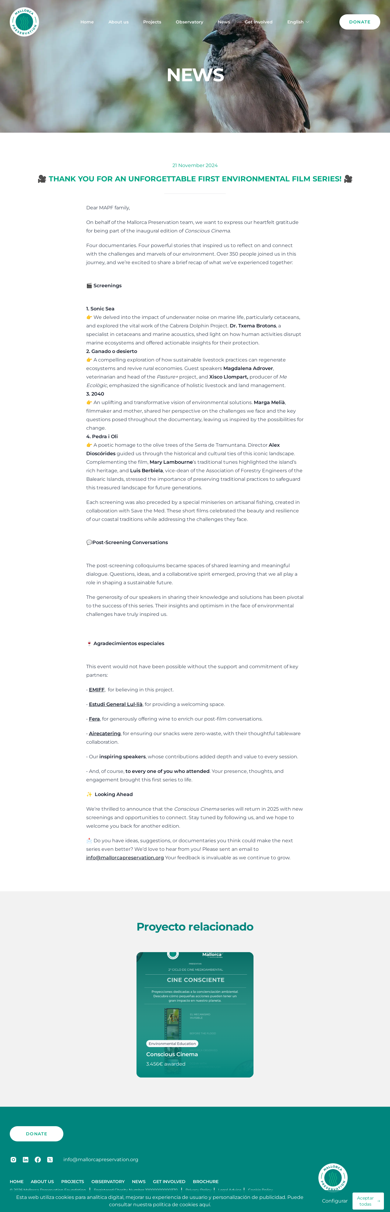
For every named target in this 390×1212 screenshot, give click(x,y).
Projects (152, 22)
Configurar (335, 1201)
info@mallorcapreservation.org (100, 1159)
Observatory (189, 22)
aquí (204, 1204)
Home (87, 22)
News (224, 22)
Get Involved (259, 22)
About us (118, 22)
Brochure (205, 1181)
